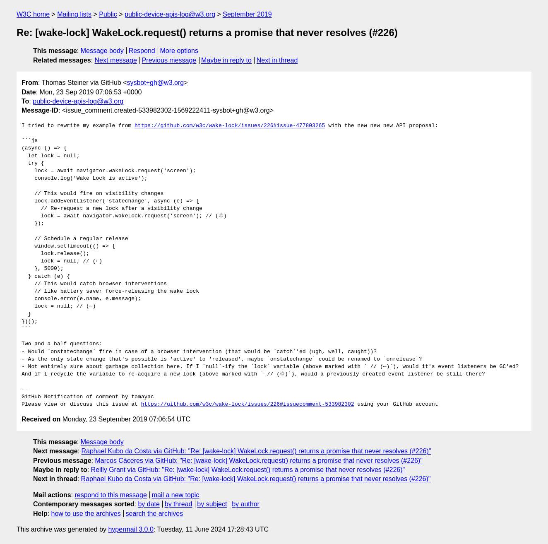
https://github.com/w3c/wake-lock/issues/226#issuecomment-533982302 (247, 404)
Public (108, 14)
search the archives (154, 513)
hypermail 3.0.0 (130, 529)
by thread (178, 504)
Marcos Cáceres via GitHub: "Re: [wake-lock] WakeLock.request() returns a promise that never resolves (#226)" (259, 460)
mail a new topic (175, 494)
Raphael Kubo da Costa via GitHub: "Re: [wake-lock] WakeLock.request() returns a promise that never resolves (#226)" (256, 451)
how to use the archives (86, 513)
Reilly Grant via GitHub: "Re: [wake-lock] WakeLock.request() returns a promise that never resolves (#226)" (248, 469)
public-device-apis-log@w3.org (170, 14)
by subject (212, 504)
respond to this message (111, 494)
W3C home (33, 14)
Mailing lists (74, 14)
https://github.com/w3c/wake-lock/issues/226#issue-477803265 (230, 126)
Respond (142, 50)
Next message (116, 60)
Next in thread (277, 60)
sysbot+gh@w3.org (155, 82)
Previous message (169, 60)
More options (179, 50)
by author (246, 504)
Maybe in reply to (226, 60)
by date (148, 504)
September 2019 (247, 14)
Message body (102, 50)
